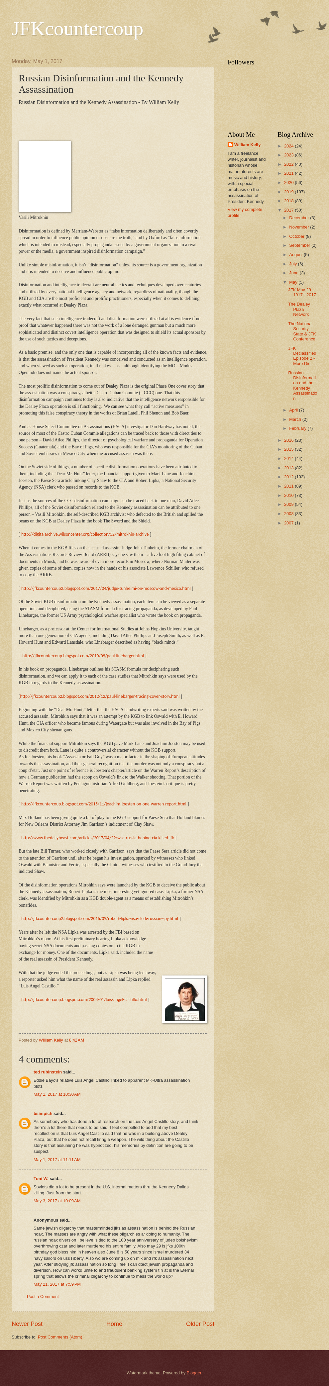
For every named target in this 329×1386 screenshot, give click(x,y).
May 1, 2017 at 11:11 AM (57, 1159)
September (300, 245)
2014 (289, 458)
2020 (289, 182)
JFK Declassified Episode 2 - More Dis (302, 356)
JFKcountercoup (78, 29)
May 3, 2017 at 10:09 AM (57, 1200)
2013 (289, 467)
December (299, 217)
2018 (289, 200)
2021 (289, 173)
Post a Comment (43, 1296)
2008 (289, 513)
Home (114, 1324)
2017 (289, 210)
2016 (289, 440)
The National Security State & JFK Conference (302, 331)
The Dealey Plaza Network (299, 309)
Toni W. (41, 1178)
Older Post (200, 1324)
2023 (289, 154)
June (294, 272)
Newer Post (27, 1324)
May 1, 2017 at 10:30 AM (57, 1094)
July (293, 263)
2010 (289, 495)
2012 (289, 476)
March (295, 419)
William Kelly (247, 144)
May (293, 282)
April (294, 410)
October (297, 236)
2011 (289, 486)
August (296, 254)
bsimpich (43, 1113)
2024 (289, 145)
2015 (289, 449)
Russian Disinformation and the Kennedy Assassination (302, 385)
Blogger (194, 1372)
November (299, 227)
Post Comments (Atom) (60, 1337)
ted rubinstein (48, 1071)
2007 (289, 522)
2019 (289, 191)
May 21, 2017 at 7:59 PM (57, 1284)
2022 (289, 164)
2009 (289, 504)
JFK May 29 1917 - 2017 (302, 292)
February (298, 428)
